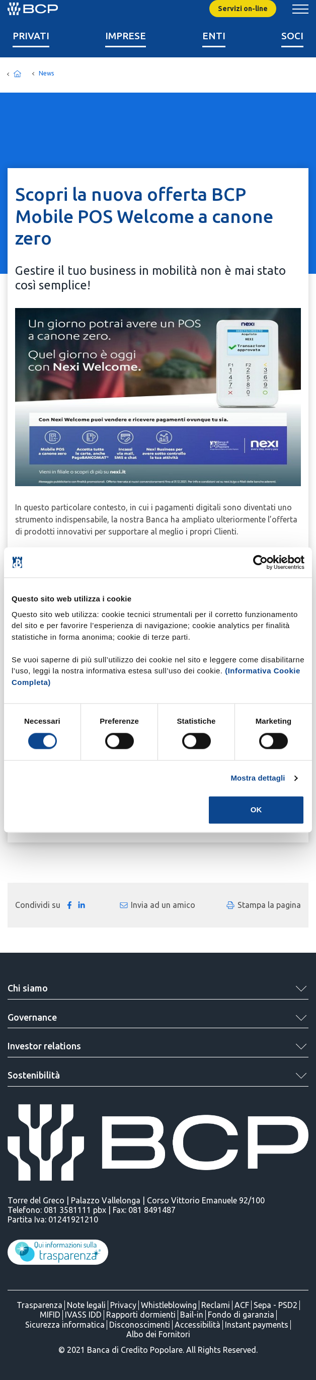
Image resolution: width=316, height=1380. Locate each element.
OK (256, 810)
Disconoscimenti (139, 1324)
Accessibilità (197, 1324)
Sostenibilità (34, 1075)
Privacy (123, 1305)
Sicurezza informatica (65, 1324)
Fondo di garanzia (241, 1314)
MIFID (50, 1314)
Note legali (86, 1305)
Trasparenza (39, 1305)
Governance (32, 1017)
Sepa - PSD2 (275, 1305)
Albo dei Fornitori (158, 1334)
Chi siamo (28, 988)
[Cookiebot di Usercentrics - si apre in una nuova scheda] (260, 562)
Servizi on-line (243, 9)
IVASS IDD (83, 1314)
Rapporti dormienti (141, 1314)
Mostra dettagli (257, 778)
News (46, 73)
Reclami (215, 1305)
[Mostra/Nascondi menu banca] (300, 9)
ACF (241, 1305)
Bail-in (191, 1314)
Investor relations (44, 1046)
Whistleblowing (169, 1305)
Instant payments (256, 1324)
